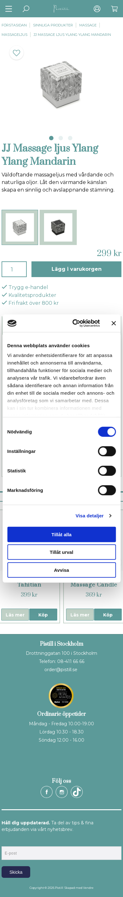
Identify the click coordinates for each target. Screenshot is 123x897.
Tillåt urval (61, 552)
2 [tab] (61, 138)
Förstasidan (14, 25)
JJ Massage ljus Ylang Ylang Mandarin (72, 34)
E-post (7, 841)
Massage (88, 25)
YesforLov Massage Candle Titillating (93, 585)
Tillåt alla (62, 534)
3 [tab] (70, 138)
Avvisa (61, 569)
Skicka (15, 872)
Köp (43, 615)
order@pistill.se (60, 669)
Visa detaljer (89, 515)
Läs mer (15, 615)
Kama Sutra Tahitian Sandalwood (29, 585)
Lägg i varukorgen (77, 269)
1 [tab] (51, 138)
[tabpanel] (61, 84)
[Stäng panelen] (113, 323)
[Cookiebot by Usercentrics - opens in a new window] (74, 323)
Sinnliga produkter (53, 25)
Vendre (88, 887)
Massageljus (14, 34)
